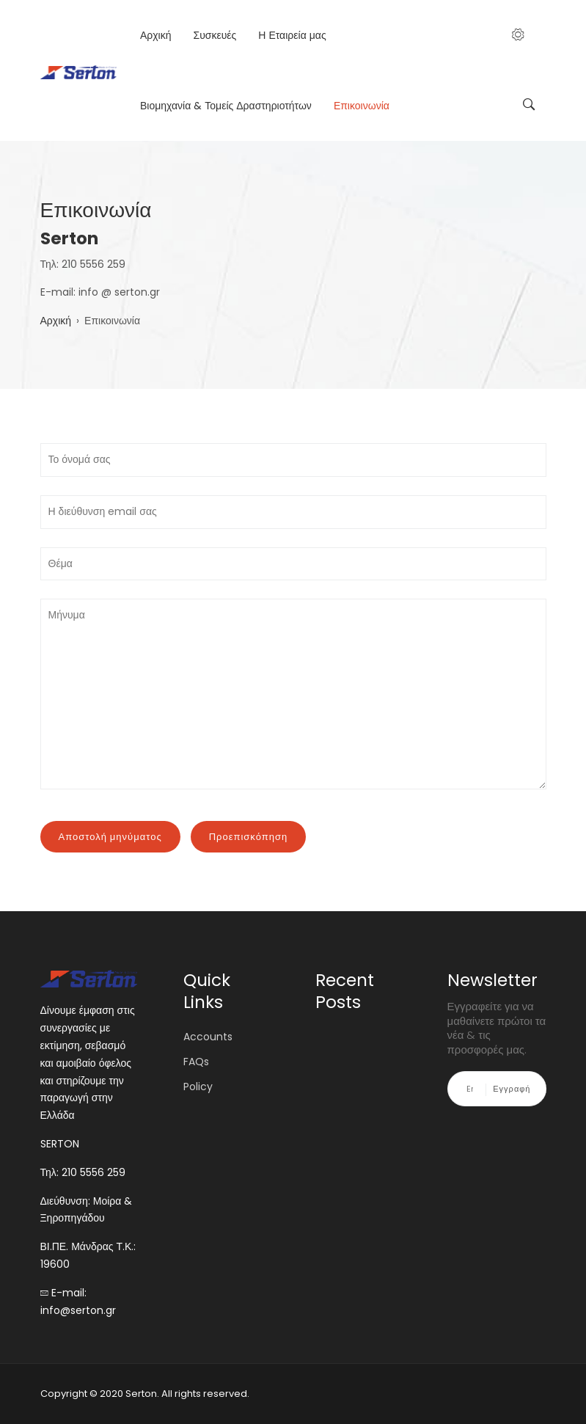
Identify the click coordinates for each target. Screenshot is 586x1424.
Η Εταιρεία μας (292, 35)
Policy (198, 1086)
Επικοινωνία (361, 105)
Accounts (207, 1036)
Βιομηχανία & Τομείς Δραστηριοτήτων (226, 105)
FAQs (196, 1061)
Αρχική (156, 35)
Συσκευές (214, 35)
